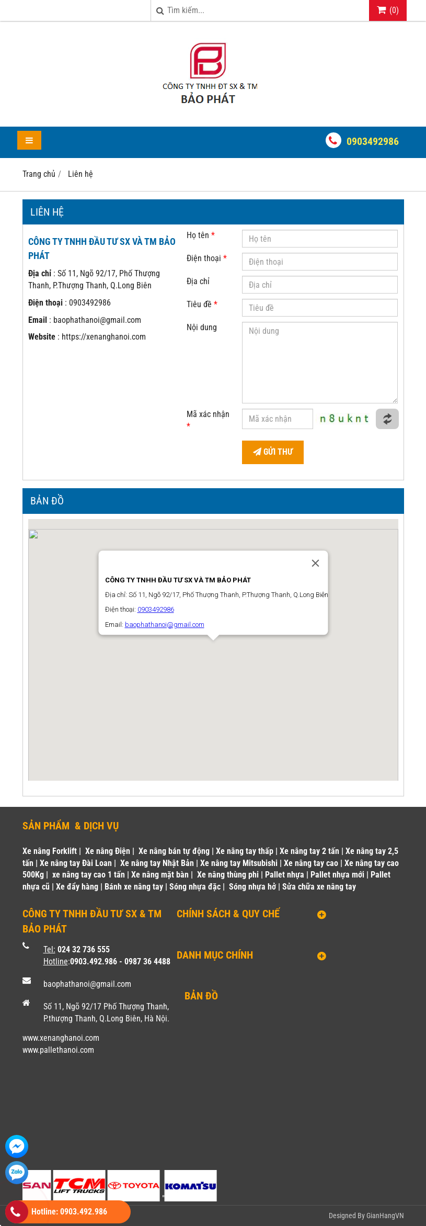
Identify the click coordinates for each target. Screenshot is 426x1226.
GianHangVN (385, 1215)
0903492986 (373, 141)
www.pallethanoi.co (55, 1050)
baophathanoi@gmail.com (97, 320)
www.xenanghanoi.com (60, 1038)
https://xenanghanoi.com (104, 337)
